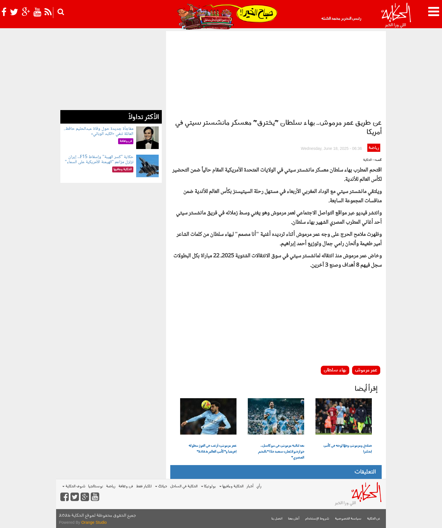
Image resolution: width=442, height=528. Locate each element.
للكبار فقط (144, 486)
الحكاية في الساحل (184, 486)
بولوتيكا (208, 486)
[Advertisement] (276, 73)
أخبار (249, 486)
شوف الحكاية (73, 486)
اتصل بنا (276, 518)
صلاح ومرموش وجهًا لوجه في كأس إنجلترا (347, 448)
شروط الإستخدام (317, 518)
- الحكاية (368, 160)
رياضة (373, 148)
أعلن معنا (293, 518)
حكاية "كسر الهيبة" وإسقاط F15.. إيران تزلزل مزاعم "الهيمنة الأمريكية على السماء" (99, 159)
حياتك (161, 486)
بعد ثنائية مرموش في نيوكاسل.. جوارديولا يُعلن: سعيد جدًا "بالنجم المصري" (281, 451)
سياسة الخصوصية (348, 518)
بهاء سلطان (335, 370)
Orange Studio (94, 522)
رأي (259, 486)
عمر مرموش (366, 370)
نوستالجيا (95, 486)
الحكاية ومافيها (231, 486)
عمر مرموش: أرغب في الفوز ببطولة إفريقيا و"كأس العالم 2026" (213, 448)
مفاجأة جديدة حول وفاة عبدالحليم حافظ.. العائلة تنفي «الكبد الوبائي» (98, 131)
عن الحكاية (373, 518)
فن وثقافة (125, 486)
